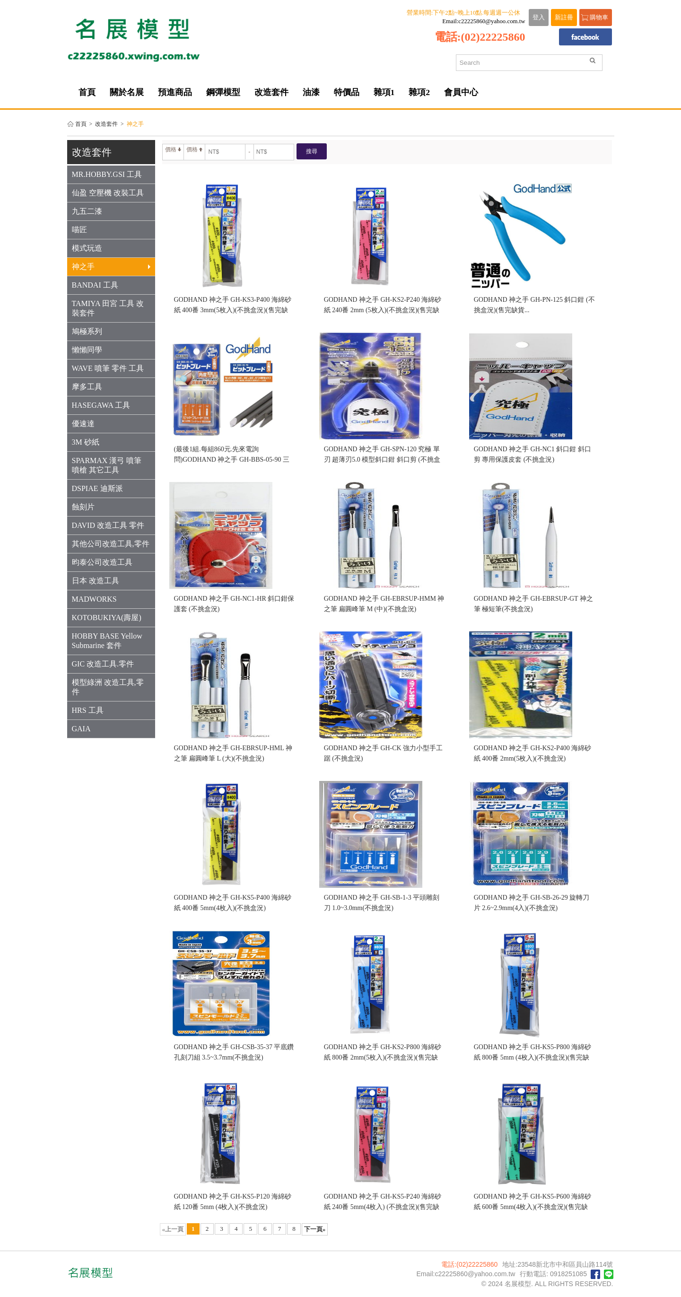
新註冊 (564, 17)
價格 (173, 149)
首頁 (81, 124)
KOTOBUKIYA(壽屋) (106, 617)
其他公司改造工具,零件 (110, 544)
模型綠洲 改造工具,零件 (108, 687)
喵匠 (79, 230)
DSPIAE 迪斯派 (97, 488)
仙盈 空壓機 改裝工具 (108, 193)
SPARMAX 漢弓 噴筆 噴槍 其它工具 (107, 465)
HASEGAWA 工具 (101, 405)
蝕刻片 (83, 507)
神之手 (111, 267)
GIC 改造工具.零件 (103, 664)
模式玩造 (87, 248)
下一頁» (315, 1229)
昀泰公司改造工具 (102, 562)
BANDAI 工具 (95, 285)
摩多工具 (87, 387)
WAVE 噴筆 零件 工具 (108, 368)
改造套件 (106, 124)
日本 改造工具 (95, 581)
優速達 (83, 424)
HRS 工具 (88, 710)
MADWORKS (94, 599)
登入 (539, 17)
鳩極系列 (87, 331)
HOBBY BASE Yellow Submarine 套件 (107, 640)
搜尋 (311, 151)
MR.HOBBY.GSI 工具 (107, 174)
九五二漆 (87, 211)
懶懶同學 (87, 350)
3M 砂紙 (85, 442)
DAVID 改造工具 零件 (108, 525)
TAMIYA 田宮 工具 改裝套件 (108, 308)
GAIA (81, 729)
